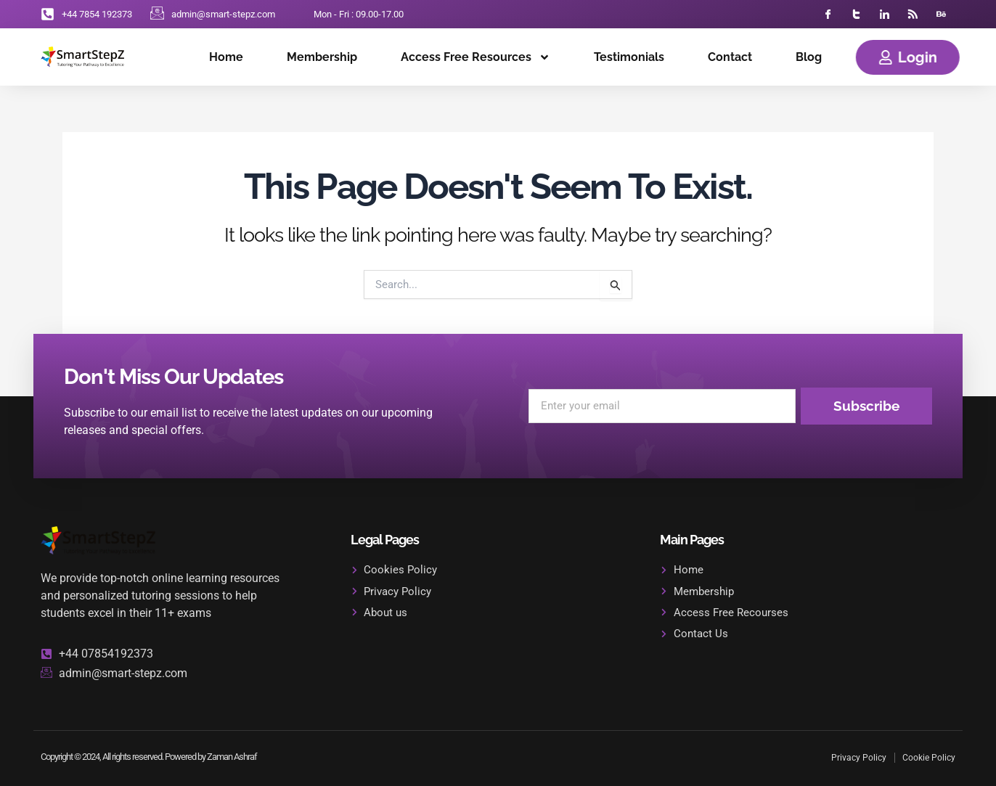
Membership (322, 57)
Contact (730, 57)
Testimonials (629, 57)
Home (226, 57)
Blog (809, 57)
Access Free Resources (475, 57)
